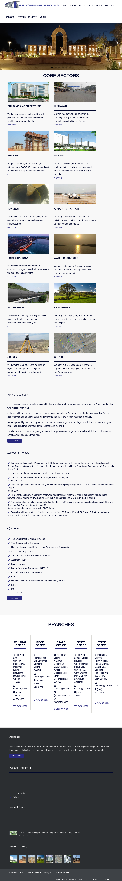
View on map (41, 723)
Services (84, 6)
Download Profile (76, 879)
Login (43, 17)
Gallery (109, 6)
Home (64, 6)
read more (11, 125)
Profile (22, 17)
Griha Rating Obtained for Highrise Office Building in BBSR (49, 835)
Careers (11, 17)
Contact (33, 17)
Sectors (97, 6)
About (74, 6)
